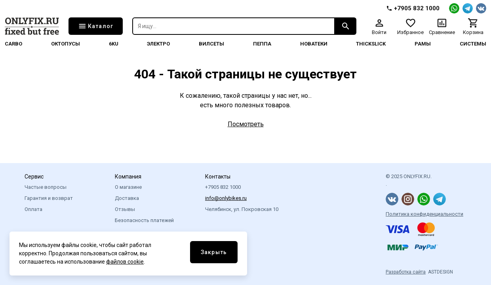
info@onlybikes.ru (226, 198)
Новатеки (313, 43)
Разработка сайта (406, 272)
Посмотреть (246, 124)
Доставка (127, 198)
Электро (158, 43)
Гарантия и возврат (49, 198)
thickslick (371, 43)
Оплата (33, 209)
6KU (113, 43)
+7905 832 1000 (223, 187)
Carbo (13, 43)
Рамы (423, 43)
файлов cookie (125, 261)
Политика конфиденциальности (424, 214)
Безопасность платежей (144, 220)
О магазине (128, 187)
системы (473, 43)
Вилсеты (211, 43)
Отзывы (125, 209)
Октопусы (65, 43)
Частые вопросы (46, 187)
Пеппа (262, 43)
